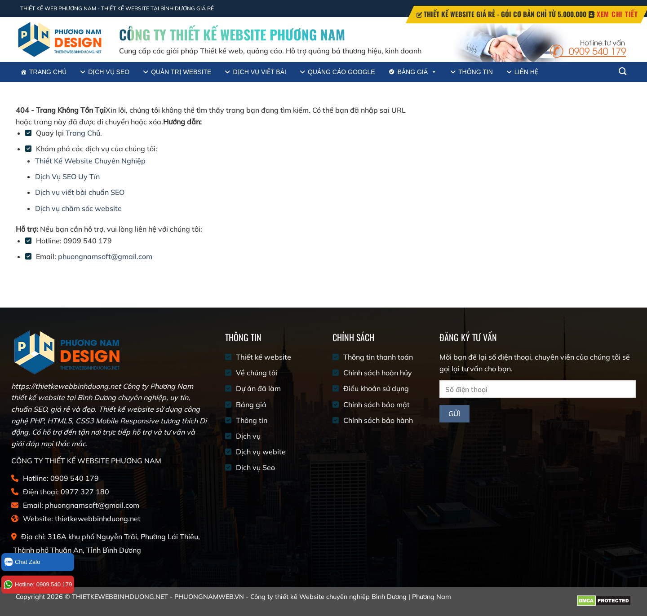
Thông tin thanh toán (378, 356)
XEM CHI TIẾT (617, 14)
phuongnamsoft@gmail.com (105, 256)
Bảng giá (417, 72)
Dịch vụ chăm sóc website (78, 208)
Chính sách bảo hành (378, 420)
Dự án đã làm (258, 388)
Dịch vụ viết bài (259, 71)
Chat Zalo (22, 562)
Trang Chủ (83, 132)
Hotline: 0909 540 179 (38, 584)
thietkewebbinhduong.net (98, 518)
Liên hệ (526, 71)
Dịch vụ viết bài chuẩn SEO (79, 192)
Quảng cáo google (341, 71)
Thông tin (475, 71)
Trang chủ (47, 71)
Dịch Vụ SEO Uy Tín (67, 176)
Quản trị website (181, 71)
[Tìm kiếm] (622, 71)
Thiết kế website (263, 356)
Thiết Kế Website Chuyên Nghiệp (90, 160)
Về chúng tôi (256, 372)
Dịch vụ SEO (108, 71)
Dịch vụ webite (261, 451)
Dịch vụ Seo (255, 467)
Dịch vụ (248, 435)
